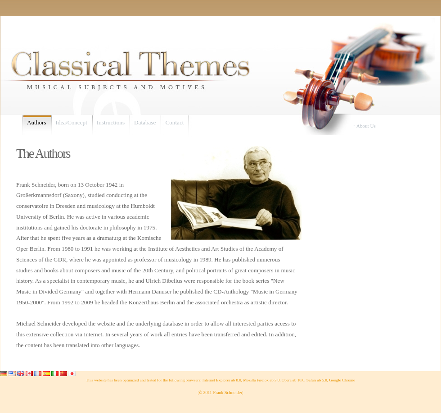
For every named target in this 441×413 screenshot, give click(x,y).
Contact (174, 122)
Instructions (111, 122)
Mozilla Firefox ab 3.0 (261, 380)
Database (145, 122)
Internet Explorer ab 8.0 (221, 380)
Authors (36, 122)
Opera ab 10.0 (293, 380)
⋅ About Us (364, 125)
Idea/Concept (71, 122)
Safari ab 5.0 (316, 380)
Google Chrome (342, 380)
